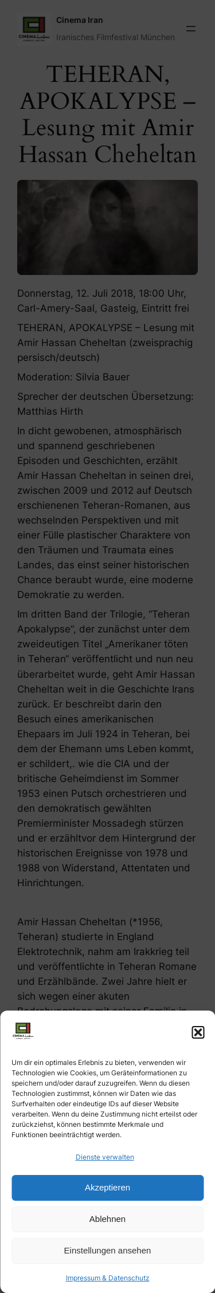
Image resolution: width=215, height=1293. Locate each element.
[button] (198, 1032)
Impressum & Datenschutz (108, 1278)
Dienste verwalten (105, 1157)
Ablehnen (107, 1219)
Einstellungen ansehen (107, 1250)
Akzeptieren (107, 1187)
